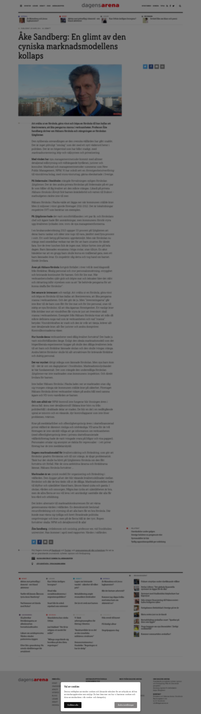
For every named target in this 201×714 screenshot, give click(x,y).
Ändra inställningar (126, 705)
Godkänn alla (72, 705)
